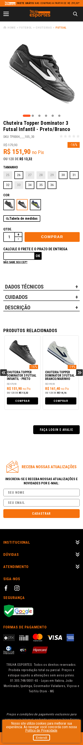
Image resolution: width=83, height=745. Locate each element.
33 (19, 185)
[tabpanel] (41, 75)
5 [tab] (53, 116)
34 (30, 185)
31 (74, 175)
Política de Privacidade (41, 730)
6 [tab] (59, 116)
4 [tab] (46, 116)
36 (52, 185)
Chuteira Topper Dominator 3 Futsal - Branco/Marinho (60, 376)
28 (41, 175)
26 (19, 175)
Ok (38, 256)
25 (8, 175)
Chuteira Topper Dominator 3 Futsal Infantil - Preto (21, 376)
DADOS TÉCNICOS (24, 287)
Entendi (41, 737)
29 (52, 175)
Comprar (52, 237)
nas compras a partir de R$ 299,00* (48, 3)
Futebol (25, 27)
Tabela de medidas (23, 218)
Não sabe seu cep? (15, 262)
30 (63, 175)
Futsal (61, 27)
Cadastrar (41, 513)
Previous (3, 372)
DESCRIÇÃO (17, 307)
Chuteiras (44, 27)
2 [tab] (33, 116)
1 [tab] (27, 116)
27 (30, 175)
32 (8, 185)
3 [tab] (39, 116)
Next (79, 372)
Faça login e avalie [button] (56, 429)
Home (12, 27)
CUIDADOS (16, 297)
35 (41, 185)
